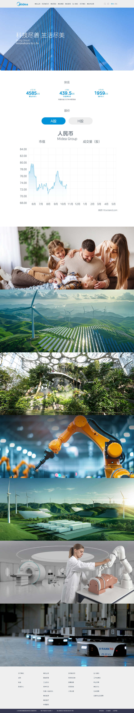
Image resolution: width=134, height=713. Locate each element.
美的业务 (37, 4)
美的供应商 (90, 4)
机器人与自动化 (48, 691)
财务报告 (71, 686)
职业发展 (96, 682)
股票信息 (71, 682)
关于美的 (82, 4)
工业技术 (46, 682)
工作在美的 (97, 678)
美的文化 (96, 686)
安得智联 (46, 704)
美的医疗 (46, 700)
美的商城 (53, 4)
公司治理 (71, 691)
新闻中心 (21, 686)
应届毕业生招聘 (98, 696)
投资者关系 (45, 4)
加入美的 (75, 4)
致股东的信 (71, 678)
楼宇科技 (46, 686)
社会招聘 (96, 691)
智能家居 (46, 678)
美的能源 (46, 696)
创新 (19, 678)
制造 (19, 682)
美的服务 (68, 4)
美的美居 (60, 4)
